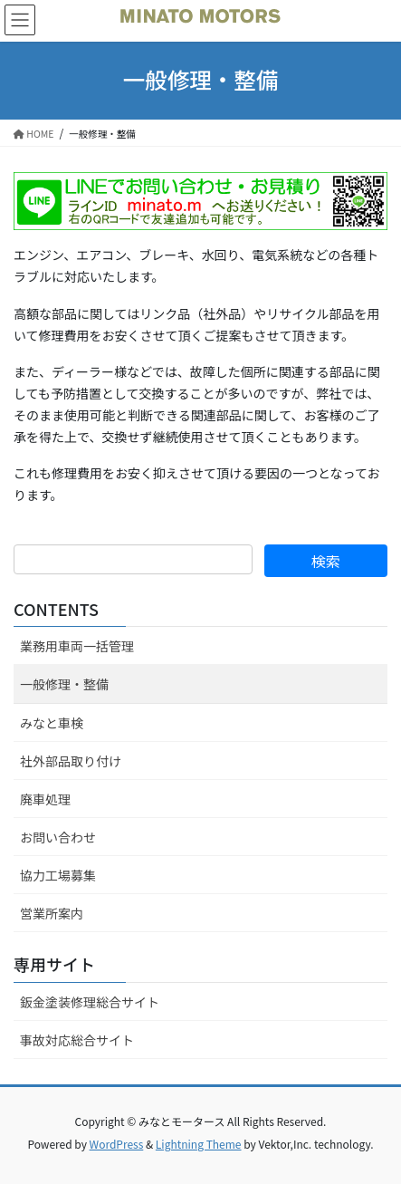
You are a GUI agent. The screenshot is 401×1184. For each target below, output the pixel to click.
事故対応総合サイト (77, 1040)
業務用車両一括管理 (77, 646)
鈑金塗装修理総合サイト (89, 1002)
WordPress (117, 1143)
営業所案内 (51, 913)
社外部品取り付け (70, 761)
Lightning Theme (199, 1143)
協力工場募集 (58, 875)
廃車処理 (45, 799)
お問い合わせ (58, 837)
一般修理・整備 (64, 684)
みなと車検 (51, 723)
